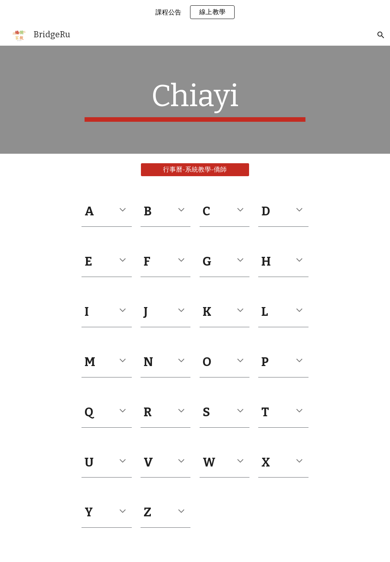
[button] (381, 35)
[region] (195, 12)
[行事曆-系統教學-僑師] (195, 170)
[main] (195, 100)
